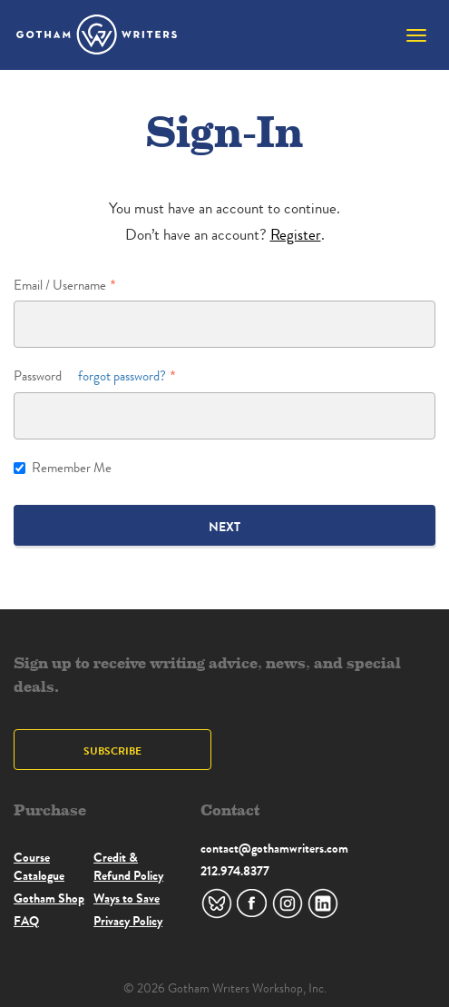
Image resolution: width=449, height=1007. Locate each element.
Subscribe (112, 750)
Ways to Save (126, 898)
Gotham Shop (49, 898)
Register (295, 234)
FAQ (26, 921)
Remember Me (63, 468)
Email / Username (60, 285)
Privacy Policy (127, 921)
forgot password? (122, 376)
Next (224, 527)
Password (90, 376)
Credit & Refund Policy (128, 866)
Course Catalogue (39, 866)
